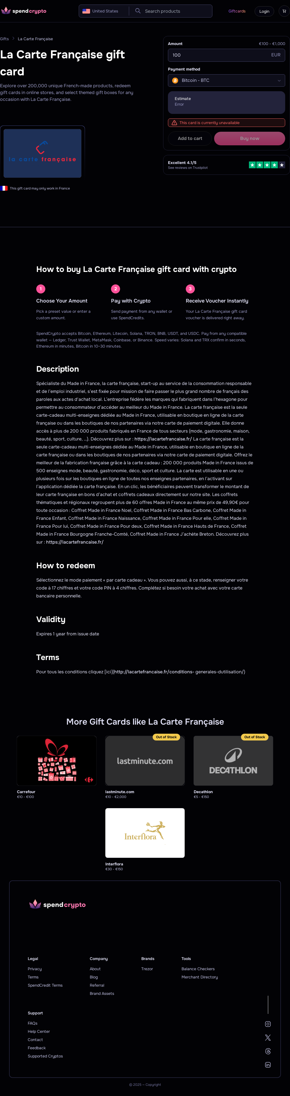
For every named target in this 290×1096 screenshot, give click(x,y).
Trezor (147, 968)
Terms (33, 977)
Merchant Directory (200, 977)
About (95, 968)
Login (264, 11)
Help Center (39, 1031)
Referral (97, 985)
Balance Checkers (198, 968)
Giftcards (237, 11)
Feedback (37, 1047)
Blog (94, 977)
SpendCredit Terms (45, 985)
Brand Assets (102, 993)
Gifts (4, 38)
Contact (35, 1039)
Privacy (35, 968)
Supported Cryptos (45, 1056)
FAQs (32, 1023)
